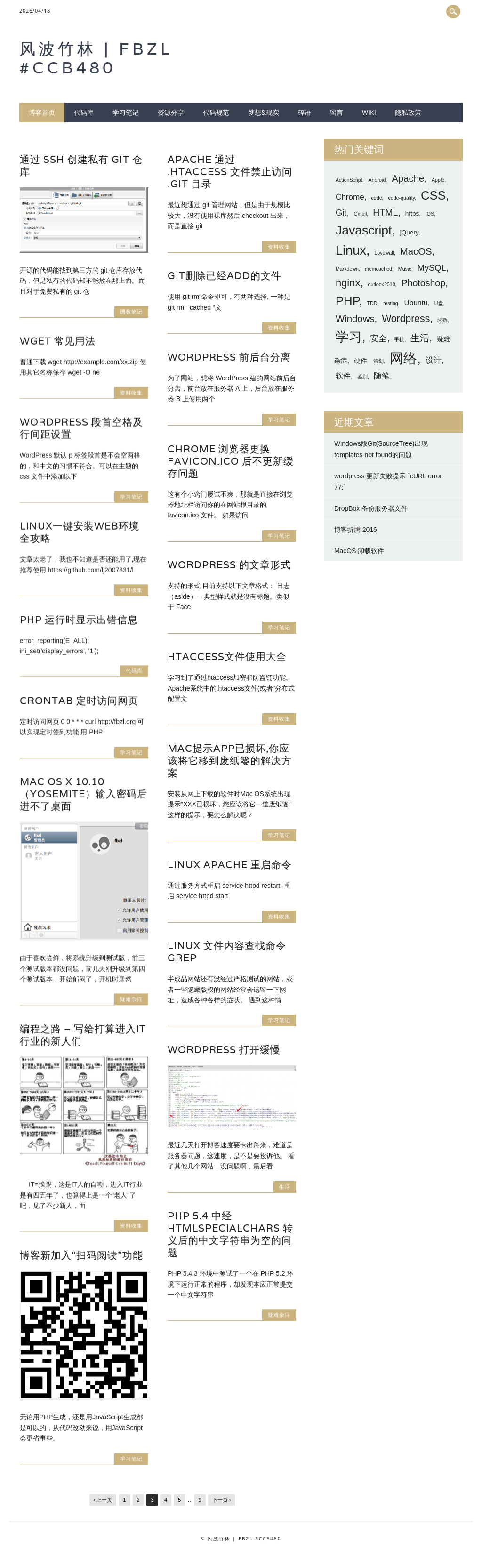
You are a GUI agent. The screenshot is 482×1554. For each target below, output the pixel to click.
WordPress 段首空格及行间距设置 (81, 428)
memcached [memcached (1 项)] (378, 269)
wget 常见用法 (58, 341)
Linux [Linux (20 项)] (351, 250)
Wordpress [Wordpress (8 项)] (406, 318)
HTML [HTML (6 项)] (385, 212)
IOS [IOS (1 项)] (430, 214)
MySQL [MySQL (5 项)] (431, 268)
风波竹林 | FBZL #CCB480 (96, 58)
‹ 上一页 (103, 1500)
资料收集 (279, 246)
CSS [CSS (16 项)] (433, 195)
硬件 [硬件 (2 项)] (360, 360)
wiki (369, 112)
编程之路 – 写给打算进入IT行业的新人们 (83, 1035)
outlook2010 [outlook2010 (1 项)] (381, 284)
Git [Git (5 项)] (341, 212)
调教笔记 (131, 311)
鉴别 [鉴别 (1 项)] (362, 376)
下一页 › (221, 1500)
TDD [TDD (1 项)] (372, 303)
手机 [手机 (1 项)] (399, 339)
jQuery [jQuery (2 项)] (409, 232)
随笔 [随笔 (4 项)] (382, 375)
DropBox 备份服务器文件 (371, 508)
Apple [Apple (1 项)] (438, 180)
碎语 (304, 112)
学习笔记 (125, 112)
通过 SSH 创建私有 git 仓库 (81, 165)
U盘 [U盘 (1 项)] (438, 303)
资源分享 (171, 112)
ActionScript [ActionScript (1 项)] (349, 180)
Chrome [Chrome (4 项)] (350, 196)
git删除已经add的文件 (224, 275)
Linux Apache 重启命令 (230, 864)
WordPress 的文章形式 (229, 564)
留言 (336, 112)
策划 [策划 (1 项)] (378, 361)
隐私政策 (408, 112)
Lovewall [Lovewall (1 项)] (384, 253)
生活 (284, 1186)
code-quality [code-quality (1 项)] (401, 198)
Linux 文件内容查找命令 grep (227, 951)
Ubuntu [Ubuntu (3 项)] (416, 302)
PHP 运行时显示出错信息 (79, 619)
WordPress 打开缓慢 (224, 1049)
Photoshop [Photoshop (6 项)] (423, 283)
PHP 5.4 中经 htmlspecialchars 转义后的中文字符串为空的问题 (230, 1234)
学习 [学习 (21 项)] (349, 337)
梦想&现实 (263, 112)
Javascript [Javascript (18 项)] (364, 230)
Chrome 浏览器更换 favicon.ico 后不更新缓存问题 (231, 461)
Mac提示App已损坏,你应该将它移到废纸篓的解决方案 (230, 760)
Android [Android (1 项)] (377, 180)
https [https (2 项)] (412, 213)
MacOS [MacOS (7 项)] (416, 251)
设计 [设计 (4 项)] (434, 360)
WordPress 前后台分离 (229, 357)
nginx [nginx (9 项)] (348, 283)
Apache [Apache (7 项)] (408, 178)
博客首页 (42, 112)
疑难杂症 (131, 999)
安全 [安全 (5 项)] (378, 338)
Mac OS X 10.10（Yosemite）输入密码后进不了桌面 (83, 794)
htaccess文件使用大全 (227, 656)
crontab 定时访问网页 (79, 700)
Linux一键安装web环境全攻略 (79, 532)
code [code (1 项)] (376, 198)
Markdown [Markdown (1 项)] (347, 269)
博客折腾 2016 (355, 529)
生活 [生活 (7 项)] (419, 338)
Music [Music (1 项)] (404, 269)
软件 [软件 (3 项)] (343, 376)
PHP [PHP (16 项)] (347, 300)
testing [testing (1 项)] (390, 303)
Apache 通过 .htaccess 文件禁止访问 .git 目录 (230, 171)
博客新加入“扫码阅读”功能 (81, 1255)
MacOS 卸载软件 (359, 551)
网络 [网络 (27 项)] (403, 358)
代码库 (84, 112)
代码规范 (216, 112)
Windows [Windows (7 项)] (355, 319)
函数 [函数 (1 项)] (442, 320)
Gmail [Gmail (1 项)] (360, 214)
